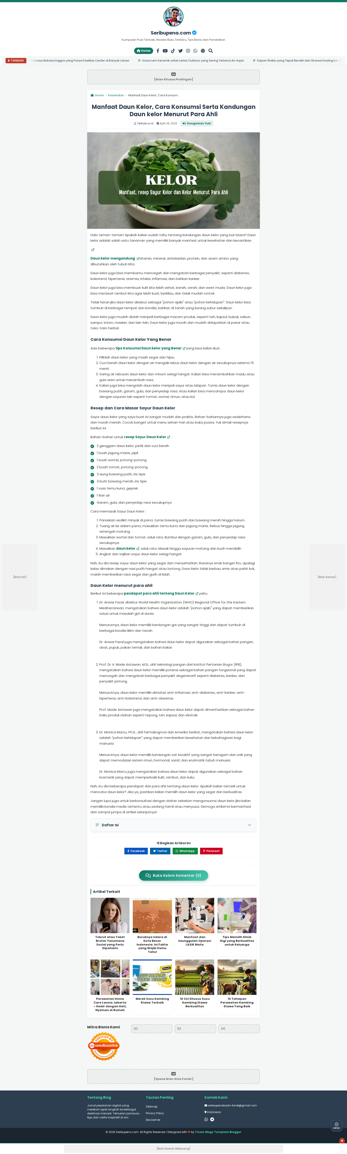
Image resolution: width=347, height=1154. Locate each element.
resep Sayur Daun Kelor (145, 437)
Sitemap (151, 1106)
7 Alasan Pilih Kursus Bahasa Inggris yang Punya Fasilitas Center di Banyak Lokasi (72, 60)
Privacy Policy (155, 1113)
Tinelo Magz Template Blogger (218, 1132)
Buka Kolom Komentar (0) (174, 875)
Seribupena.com (173, 32)
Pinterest (211, 851)
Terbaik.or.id (145, 123)
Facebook (136, 851)
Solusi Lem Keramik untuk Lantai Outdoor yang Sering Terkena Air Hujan (194, 60)
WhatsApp (185, 851)
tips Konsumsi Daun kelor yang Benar (149, 348)
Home (143, 50)
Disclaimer (153, 1120)
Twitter (160, 851)
